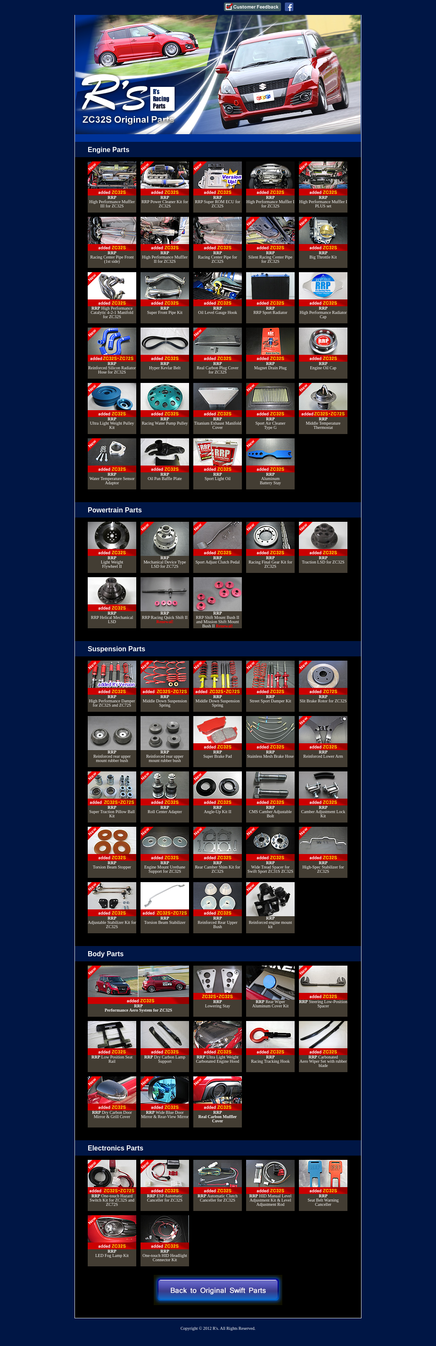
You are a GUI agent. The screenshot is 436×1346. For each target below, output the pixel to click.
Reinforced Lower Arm (323, 737)
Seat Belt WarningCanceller (323, 1183)
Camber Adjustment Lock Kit (323, 794)
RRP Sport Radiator (270, 293)
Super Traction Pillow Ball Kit (112, 794)
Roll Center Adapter (165, 792)
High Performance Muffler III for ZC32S (112, 184)
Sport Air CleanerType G (270, 406)
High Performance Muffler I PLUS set (323, 184)
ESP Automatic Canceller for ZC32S (165, 1181)
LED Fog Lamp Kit (112, 1236)
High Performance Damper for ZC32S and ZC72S (112, 684)
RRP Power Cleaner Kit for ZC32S (165, 184)
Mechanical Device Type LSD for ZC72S (165, 545)
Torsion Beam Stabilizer (165, 903)
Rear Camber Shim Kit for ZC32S (217, 850)
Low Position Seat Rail (112, 1042)
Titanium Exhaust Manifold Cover (217, 406)
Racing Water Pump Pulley (165, 404)
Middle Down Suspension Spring (165, 684)
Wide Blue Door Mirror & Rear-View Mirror (165, 1097)
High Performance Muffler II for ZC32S (165, 240)
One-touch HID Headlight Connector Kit (165, 1238)
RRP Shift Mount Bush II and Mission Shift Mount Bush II (217, 602)
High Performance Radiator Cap (323, 295)
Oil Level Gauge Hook (217, 293)
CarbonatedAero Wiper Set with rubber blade (323, 1044)
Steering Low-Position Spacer (323, 987)
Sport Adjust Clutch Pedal (217, 543)
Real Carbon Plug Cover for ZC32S (217, 351)
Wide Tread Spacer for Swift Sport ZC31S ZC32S (270, 850)
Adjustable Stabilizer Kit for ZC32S (112, 905)
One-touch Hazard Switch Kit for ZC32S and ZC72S (112, 1183)
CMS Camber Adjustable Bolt (270, 794)
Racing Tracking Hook (270, 1042)
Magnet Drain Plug (270, 349)
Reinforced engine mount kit (270, 905)
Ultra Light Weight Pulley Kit (112, 406)
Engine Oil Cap (323, 349)
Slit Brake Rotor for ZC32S (323, 682)
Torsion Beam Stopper (112, 848)
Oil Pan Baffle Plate (165, 459)
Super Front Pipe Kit (165, 293)
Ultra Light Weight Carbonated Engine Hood (217, 1042)
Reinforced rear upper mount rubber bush (112, 739)
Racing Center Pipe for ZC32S (217, 240)
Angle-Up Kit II (217, 792)
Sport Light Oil (217, 459)
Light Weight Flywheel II (112, 545)
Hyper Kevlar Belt (165, 349)
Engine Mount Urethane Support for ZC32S (165, 850)
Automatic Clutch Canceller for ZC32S (217, 1181)
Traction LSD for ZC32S (323, 543)
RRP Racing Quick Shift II (165, 600)
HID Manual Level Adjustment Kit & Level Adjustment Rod (270, 1183)
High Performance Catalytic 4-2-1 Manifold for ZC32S (112, 295)
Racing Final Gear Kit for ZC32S (270, 545)
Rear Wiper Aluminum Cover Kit (270, 987)
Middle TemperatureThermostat (323, 406)
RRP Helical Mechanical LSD (112, 600)
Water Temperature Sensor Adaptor (112, 461)
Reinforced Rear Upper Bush (217, 905)
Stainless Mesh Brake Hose (270, 737)
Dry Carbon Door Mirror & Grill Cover (112, 1097)
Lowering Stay (217, 987)
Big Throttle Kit (323, 238)
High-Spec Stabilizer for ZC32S (323, 850)
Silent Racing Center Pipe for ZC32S (270, 240)
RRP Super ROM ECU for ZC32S (217, 184)
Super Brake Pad (217, 737)
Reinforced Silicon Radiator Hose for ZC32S (112, 351)
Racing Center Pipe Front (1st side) (112, 240)
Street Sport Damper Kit (270, 682)
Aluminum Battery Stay (270, 461)
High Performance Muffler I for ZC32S (270, 184)
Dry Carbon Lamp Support (165, 1042)
